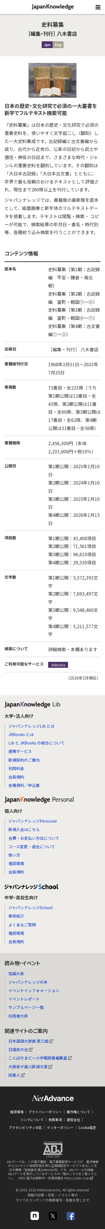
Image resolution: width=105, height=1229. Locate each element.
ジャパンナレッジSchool (30, 907)
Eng (58, 44)
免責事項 (55, 1119)
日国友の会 (20, 1049)
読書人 (16, 1075)
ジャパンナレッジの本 (28, 982)
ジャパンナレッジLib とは (31, 726)
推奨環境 (16, 863)
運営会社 (73, 1119)
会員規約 (16, 777)
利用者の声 (18, 1016)
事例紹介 (16, 916)
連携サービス (20, 751)
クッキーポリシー (60, 1127)
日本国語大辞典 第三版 (30, 1041)
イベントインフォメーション (33, 990)
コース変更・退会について (31, 846)
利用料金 (16, 768)
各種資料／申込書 (24, 785)
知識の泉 (16, 973)
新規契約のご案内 (24, 760)
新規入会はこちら (24, 829)
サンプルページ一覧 (26, 1007)
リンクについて (32, 1119)
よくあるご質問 (22, 924)
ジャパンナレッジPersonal (32, 821)
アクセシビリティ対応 (25, 1127)
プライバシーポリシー (45, 1111)
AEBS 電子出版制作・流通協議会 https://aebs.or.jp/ (57, 1179)
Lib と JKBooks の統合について (36, 743)
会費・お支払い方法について (33, 838)
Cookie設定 (87, 1127)
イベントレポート (24, 999)
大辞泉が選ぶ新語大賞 (30, 1066)
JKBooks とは (21, 734)
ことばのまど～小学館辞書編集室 (40, 1058)
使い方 (14, 855)
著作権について (78, 1111)
